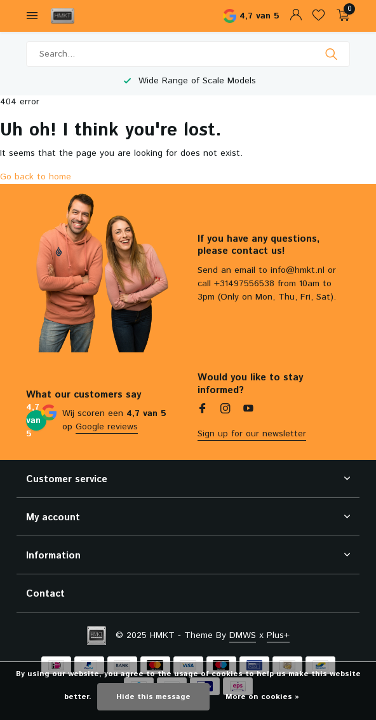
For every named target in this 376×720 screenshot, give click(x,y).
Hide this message (153, 696)
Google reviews (107, 426)
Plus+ (278, 635)
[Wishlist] (318, 16)
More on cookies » (262, 696)
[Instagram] (225, 410)
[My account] (296, 16)
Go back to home (35, 176)
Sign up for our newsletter (252, 433)
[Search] (188, 54)
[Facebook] (203, 410)
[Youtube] (248, 410)
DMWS (242, 635)
